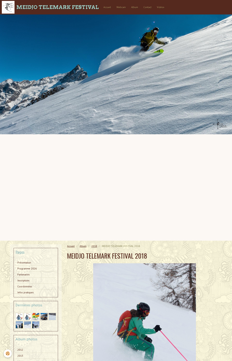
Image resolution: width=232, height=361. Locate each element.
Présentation (24, 262)
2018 (94, 246)
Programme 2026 (27, 268)
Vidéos (160, 7)
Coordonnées (24, 286)
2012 (20, 349)
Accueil (107, 7)
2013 (20, 355)
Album (134, 7)
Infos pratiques (25, 292)
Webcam (121, 7)
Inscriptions (23, 280)
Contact (148, 7)
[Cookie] (8, 353)
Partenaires (23, 274)
